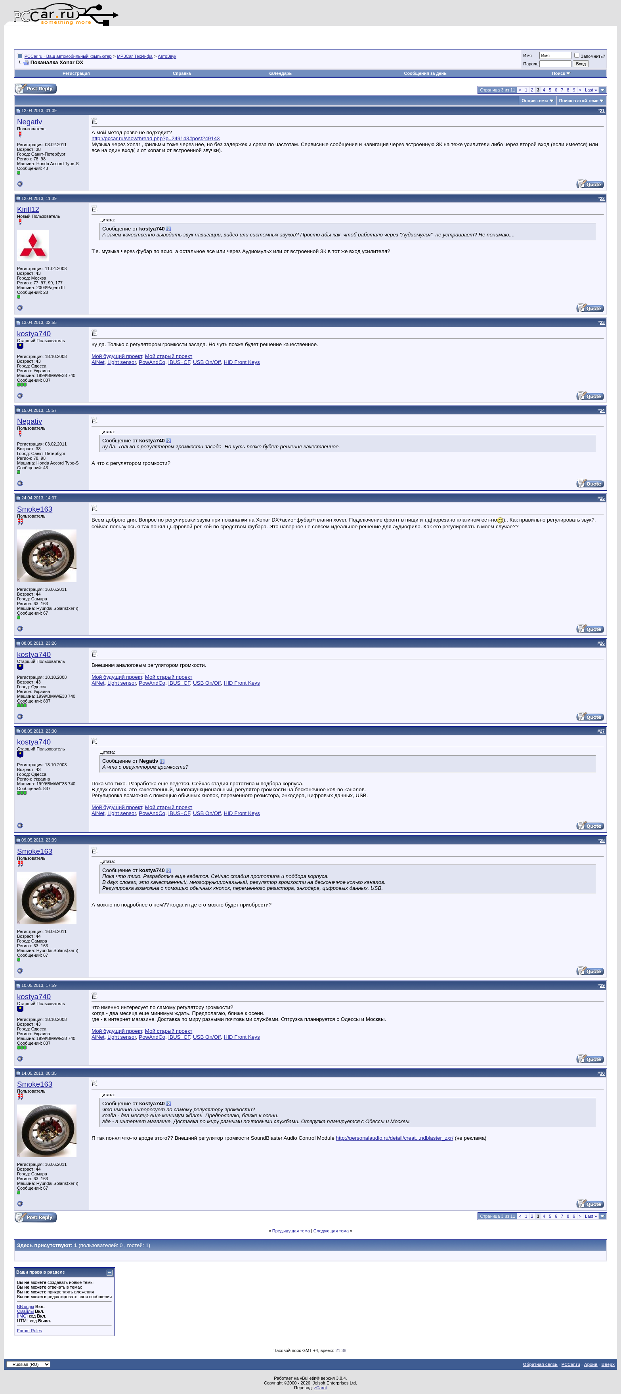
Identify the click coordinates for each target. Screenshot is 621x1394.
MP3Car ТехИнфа (135, 56)
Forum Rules (29, 1330)
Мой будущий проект (117, 356)
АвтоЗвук (167, 56)
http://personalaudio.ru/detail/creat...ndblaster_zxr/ (394, 1138)
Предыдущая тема (291, 1230)
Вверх (608, 1364)
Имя (527, 55)
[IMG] (22, 1316)
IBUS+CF (179, 362)
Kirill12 (28, 209)
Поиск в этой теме (578, 100)
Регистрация (76, 73)
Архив (591, 1364)
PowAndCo (152, 362)
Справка (182, 73)
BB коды (25, 1306)
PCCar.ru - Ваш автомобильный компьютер (68, 56)
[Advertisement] (106, 38)
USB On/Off (207, 362)
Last (591, 90)
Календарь (280, 73)
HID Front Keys (242, 362)
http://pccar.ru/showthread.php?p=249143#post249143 (156, 138)
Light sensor (121, 362)
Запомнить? (589, 56)
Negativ (29, 122)
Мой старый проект (169, 356)
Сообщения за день (425, 73)
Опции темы (535, 100)
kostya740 (34, 333)
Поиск (561, 73)
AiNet (98, 362)
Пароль (530, 63)
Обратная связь (540, 1364)
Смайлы (25, 1311)
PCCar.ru (571, 1364)
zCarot (320, 1387)
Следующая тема (331, 1230)
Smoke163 (34, 509)
